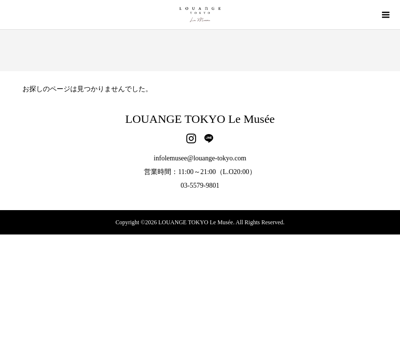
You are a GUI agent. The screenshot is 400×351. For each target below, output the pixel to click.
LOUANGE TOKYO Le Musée (200, 119)
